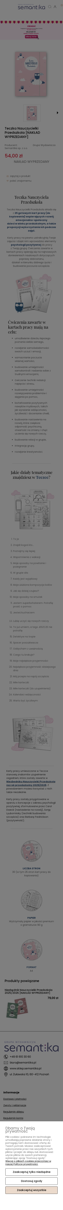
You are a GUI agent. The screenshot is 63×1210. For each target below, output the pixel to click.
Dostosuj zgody (31, 1181)
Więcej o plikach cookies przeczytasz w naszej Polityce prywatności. (28, 1162)
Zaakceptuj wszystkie (31, 1190)
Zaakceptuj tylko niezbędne (31, 1172)
